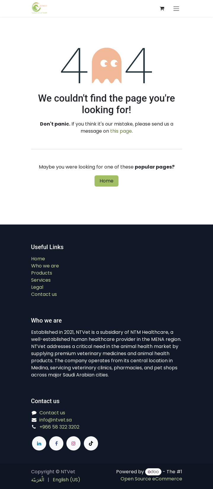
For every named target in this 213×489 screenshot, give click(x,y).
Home (106, 180)
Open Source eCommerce (151, 478)
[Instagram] (73, 443)
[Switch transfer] (176, 8)
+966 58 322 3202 (59, 427)
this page (121, 131)
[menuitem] (37, 479)
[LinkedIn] (39, 443)
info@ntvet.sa (55, 419)
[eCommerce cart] (162, 8)
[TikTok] (91, 443)
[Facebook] (56, 443)
